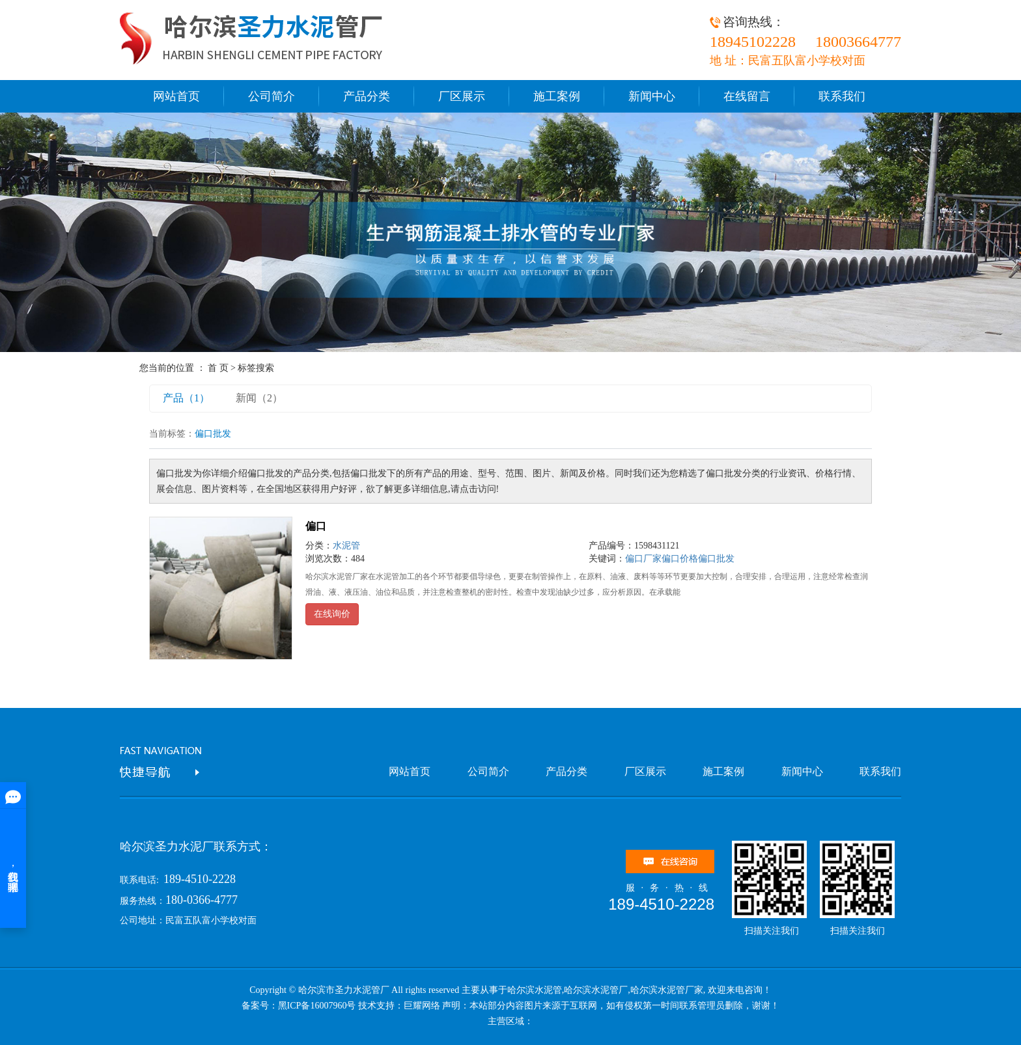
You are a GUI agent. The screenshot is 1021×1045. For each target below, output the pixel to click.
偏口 (315, 526)
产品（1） (186, 397)
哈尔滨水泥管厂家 (666, 990)
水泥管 (346, 545)
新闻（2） (259, 397)
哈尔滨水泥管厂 (596, 990)
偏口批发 (716, 558)
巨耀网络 (422, 1006)
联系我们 (841, 96)
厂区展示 (461, 96)
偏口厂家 (643, 558)
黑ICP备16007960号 (317, 1006)
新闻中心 (651, 96)
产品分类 (366, 96)
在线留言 (746, 96)
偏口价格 (680, 558)
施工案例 (556, 96)
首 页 (218, 368)
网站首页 (176, 96)
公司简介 (271, 96)
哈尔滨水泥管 (534, 990)
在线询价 (332, 614)
